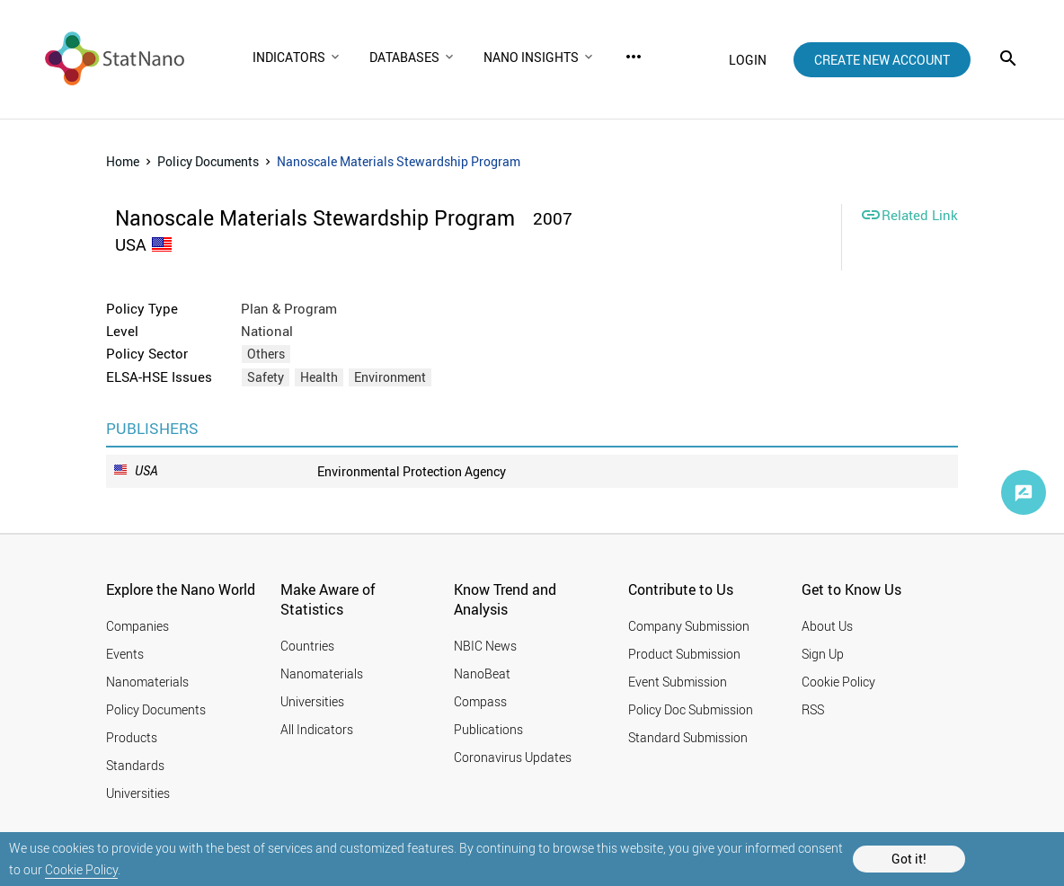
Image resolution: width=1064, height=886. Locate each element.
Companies (137, 625)
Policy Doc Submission (690, 709)
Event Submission (677, 681)
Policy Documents (208, 161)
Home (122, 161)
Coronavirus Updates (513, 757)
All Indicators (316, 729)
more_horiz (633, 56)
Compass (480, 701)
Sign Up (823, 653)
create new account (882, 59)
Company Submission (688, 625)
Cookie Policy (81, 869)
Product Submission (684, 653)
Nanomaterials (147, 681)
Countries (307, 645)
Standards (135, 765)
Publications (488, 729)
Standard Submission (688, 737)
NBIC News (485, 645)
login (748, 59)
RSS (813, 709)
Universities (138, 793)
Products (131, 737)
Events (125, 653)
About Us (827, 625)
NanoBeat (482, 673)
